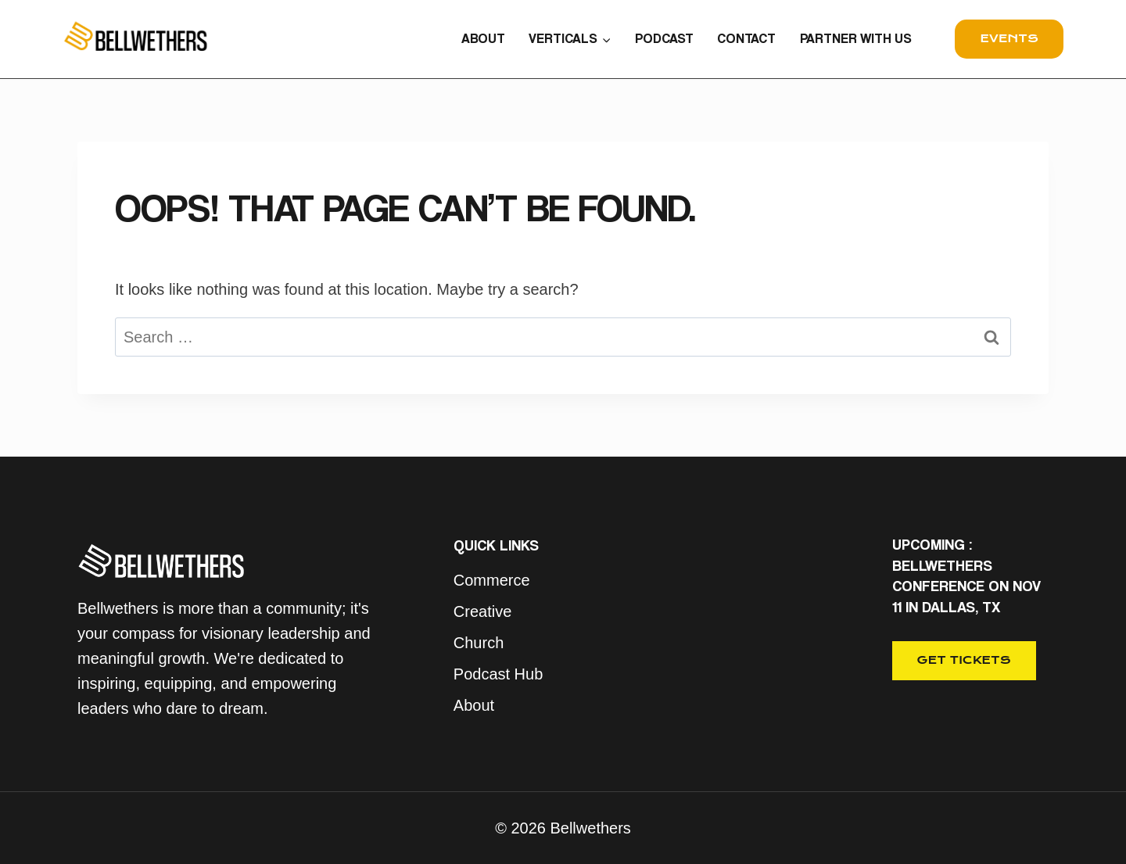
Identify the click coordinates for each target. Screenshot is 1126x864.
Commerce (492, 580)
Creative (482, 611)
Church (479, 642)
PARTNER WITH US (856, 38)
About (474, 705)
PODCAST (664, 38)
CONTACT (746, 38)
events (1009, 38)
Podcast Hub (498, 674)
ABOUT (483, 38)
